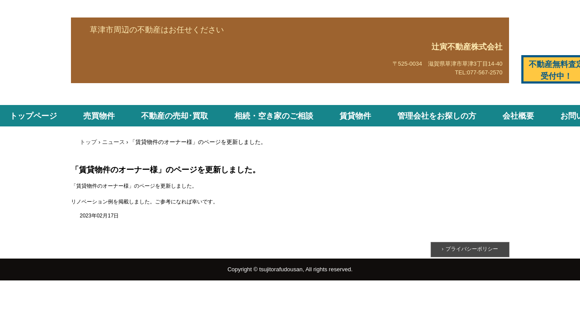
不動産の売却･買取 (174, 116)
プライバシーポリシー (472, 249)
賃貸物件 (355, 116)
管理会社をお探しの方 (436, 116)
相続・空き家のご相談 (273, 116)
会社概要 (518, 116)
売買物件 (99, 116)
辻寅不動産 (103, 76)
